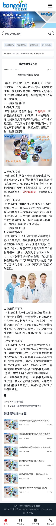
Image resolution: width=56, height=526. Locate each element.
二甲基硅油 (44, 510)
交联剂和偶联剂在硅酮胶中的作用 (26, 407)
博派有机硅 (18, 54)
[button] (25, 25)
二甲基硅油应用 (47, 45)
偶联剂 (41, 112)
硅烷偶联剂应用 (10, 45)
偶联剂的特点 (17, 402)
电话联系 (50, 521)
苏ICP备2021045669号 (33, 507)
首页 (5, 521)
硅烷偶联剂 (29, 192)
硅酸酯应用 (34, 45)
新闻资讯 (35, 521)
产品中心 (20, 521)
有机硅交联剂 (34, 510)
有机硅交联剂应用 (22, 45)
